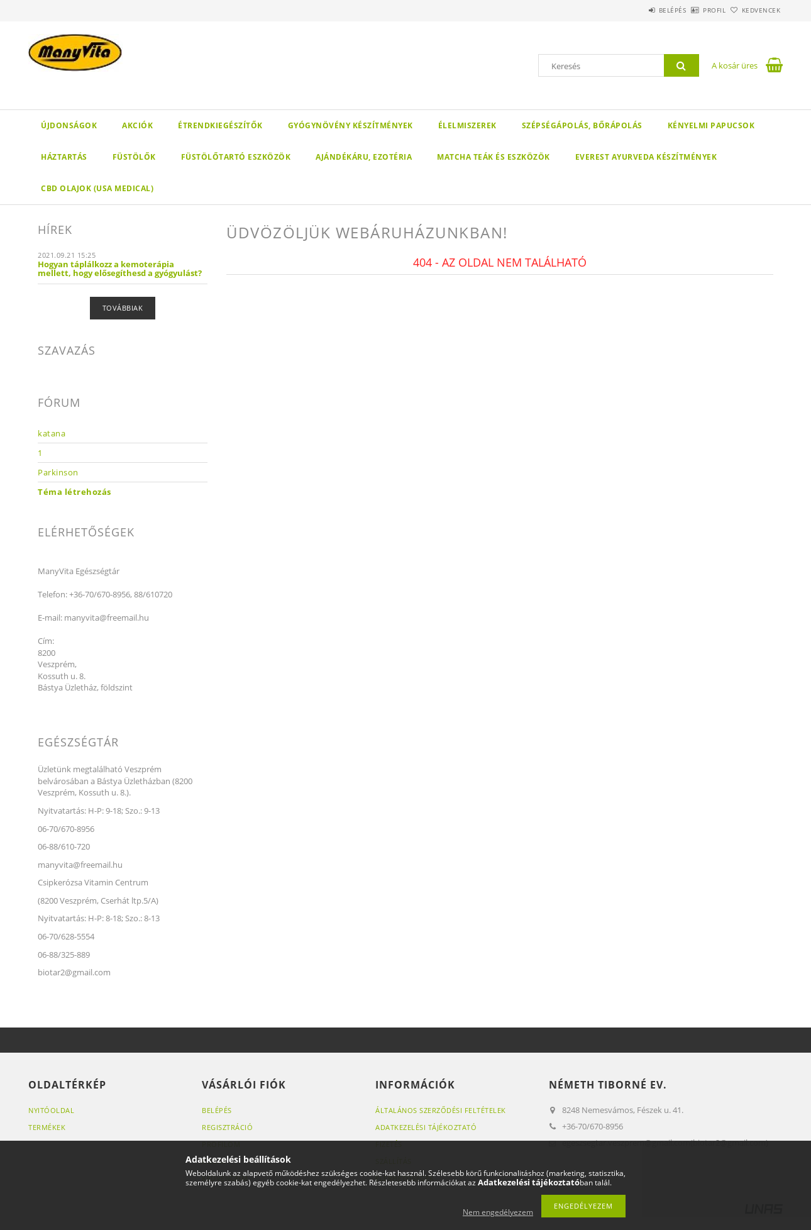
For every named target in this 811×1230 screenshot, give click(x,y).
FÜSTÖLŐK (134, 157)
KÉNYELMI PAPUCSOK (711, 125)
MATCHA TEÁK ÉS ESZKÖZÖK (493, 157)
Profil (693, 10)
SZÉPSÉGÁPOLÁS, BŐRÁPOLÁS (582, 125)
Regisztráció (227, 1127)
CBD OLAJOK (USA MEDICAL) (97, 188)
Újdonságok (69, 125)
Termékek (46, 1127)
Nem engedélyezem (498, 1212)
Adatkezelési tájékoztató (426, 1127)
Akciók (137, 125)
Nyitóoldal (51, 1110)
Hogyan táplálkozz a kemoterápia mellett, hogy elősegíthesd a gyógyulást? (120, 268)
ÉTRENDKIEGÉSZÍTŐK (220, 125)
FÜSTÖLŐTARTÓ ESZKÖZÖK (236, 157)
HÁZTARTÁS (64, 157)
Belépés (637, 10)
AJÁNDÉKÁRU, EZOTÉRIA (364, 157)
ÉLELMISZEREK (467, 125)
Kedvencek (754, 10)
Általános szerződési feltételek (440, 1110)
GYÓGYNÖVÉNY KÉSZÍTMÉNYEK (350, 125)
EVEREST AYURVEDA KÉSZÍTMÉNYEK (646, 157)
